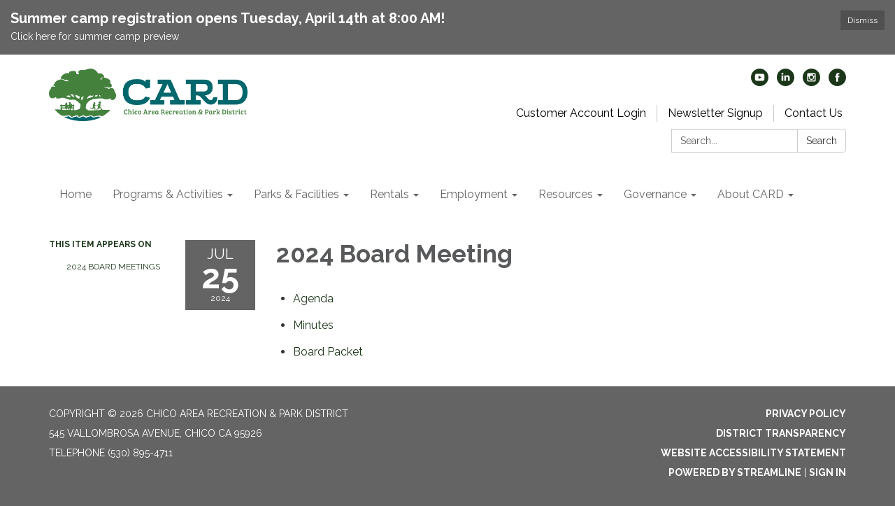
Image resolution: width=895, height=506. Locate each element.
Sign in (827, 472)
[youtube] (759, 82)
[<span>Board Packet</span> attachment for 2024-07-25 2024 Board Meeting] (328, 351)
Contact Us (814, 113)
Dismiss (862, 20)
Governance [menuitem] (655, 194)
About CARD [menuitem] (750, 194)
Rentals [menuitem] (389, 194)
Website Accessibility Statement (753, 452)
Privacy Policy (806, 413)
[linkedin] (785, 82)
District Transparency (781, 433)
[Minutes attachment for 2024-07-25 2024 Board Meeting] (313, 325)
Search (821, 140)
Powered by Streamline (734, 472)
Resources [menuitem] (565, 194)
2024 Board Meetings (113, 267)
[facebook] (837, 82)
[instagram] (811, 82)
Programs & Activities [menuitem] (168, 194)
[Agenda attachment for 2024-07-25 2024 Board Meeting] (313, 298)
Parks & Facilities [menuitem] (296, 194)
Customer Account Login (581, 113)
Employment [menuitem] (474, 194)
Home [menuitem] (75, 194)
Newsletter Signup (715, 113)
